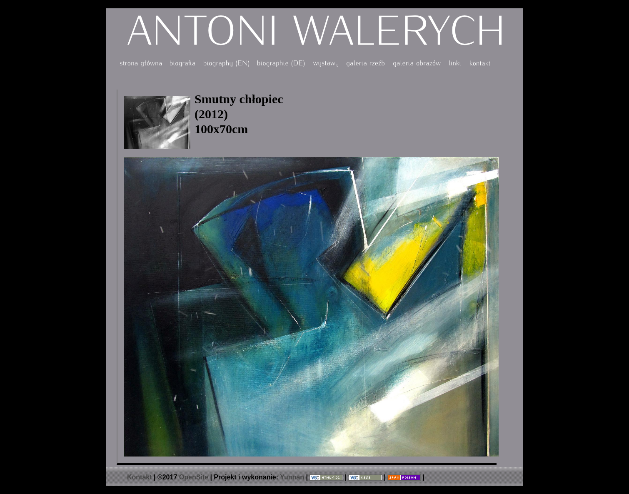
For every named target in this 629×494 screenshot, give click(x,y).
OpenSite (193, 477)
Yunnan (292, 477)
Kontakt (139, 477)
